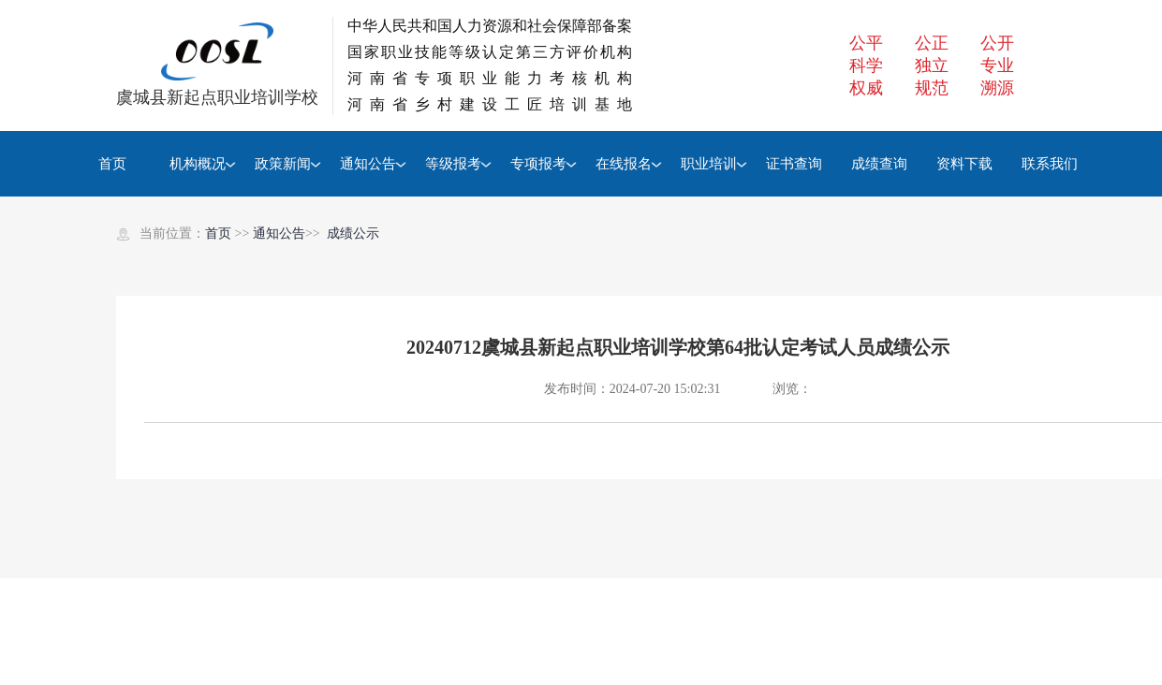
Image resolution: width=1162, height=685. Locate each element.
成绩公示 (353, 233)
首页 (112, 163)
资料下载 (964, 163)
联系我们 (1050, 163)
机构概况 (197, 163)
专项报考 (538, 163)
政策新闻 (283, 163)
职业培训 (709, 163)
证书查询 (794, 163)
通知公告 (368, 163)
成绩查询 (879, 163)
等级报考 (453, 163)
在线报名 (624, 163)
